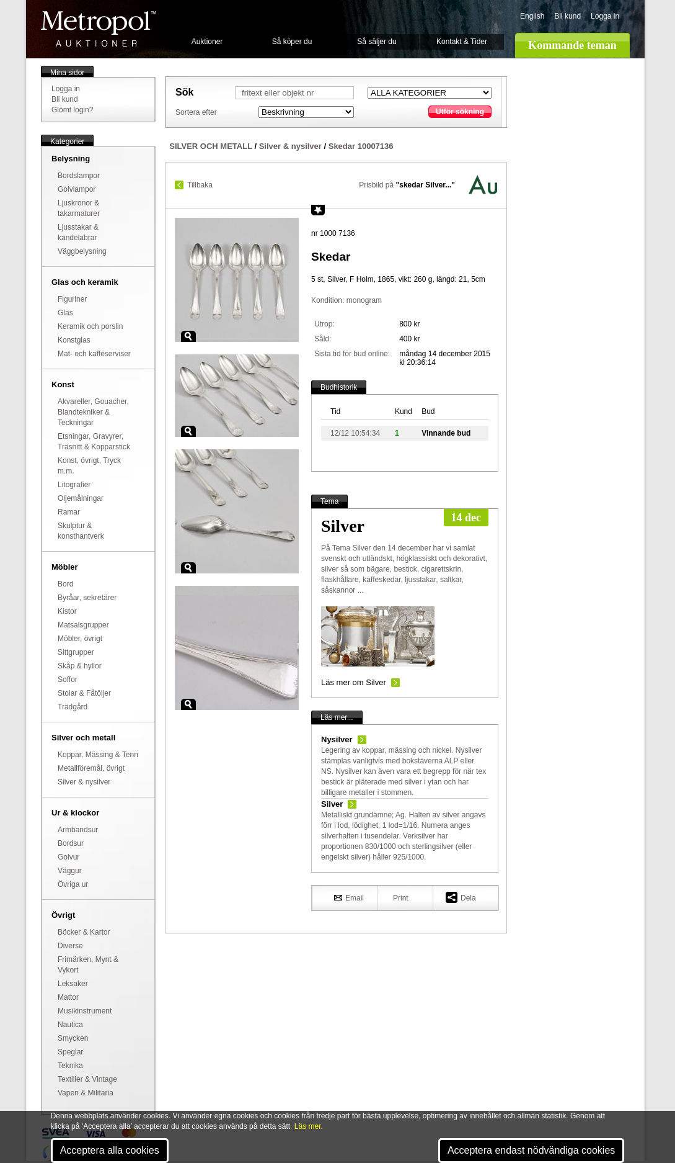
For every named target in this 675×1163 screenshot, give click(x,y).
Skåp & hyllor (80, 666)
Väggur (70, 870)
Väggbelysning (82, 251)
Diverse (70, 945)
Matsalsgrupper (83, 625)
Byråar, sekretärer (87, 597)
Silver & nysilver (84, 782)
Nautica (70, 1024)
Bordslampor (79, 175)
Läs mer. (308, 1126)
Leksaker (73, 983)
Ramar (69, 512)
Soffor (67, 679)
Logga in (605, 16)
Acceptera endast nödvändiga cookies (531, 1150)
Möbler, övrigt (80, 638)
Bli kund (567, 16)
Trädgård (72, 707)
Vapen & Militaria (85, 1093)
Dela (461, 897)
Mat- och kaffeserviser (94, 353)
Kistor (67, 611)
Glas (65, 312)
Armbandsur (78, 829)
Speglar (70, 1052)
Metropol (98, 29)
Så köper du (292, 41)
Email (349, 897)
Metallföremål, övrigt (91, 768)
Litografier (74, 484)
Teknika (70, 1065)
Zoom (188, 336)
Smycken (73, 1038)
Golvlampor (76, 189)
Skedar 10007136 (361, 146)
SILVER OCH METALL (210, 146)
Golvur (68, 857)
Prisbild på (407, 185)
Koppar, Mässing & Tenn (98, 754)
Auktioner (207, 41)
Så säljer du (376, 41)
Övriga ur (73, 884)
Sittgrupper (76, 652)
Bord (65, 584)
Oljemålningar (81, 498)
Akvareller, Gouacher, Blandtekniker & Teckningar (93, 412)
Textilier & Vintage (87, 1079)
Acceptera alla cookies (109, 1150)
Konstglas (74, 340)
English (532, 16)
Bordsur (71, 843)
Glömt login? (72, 110)
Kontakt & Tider (461, 41)
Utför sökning (460, 111)
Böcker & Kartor (84, 932)
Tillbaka (200, 185)
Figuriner (72, 299)
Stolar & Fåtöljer (84, 693)
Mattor (68, 997)
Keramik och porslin (90, 326)
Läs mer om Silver (353, 682)
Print (400, 898)
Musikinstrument (85, 1011)
